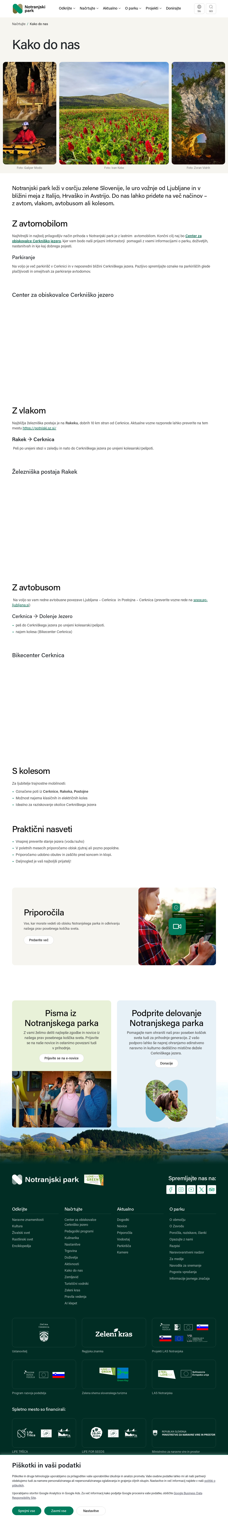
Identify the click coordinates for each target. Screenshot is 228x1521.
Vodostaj (123, 1239)
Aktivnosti (72, 1264)
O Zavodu (176, 1226)
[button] (67, 8)
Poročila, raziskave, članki (187, 1233)
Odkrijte (19, 1209)
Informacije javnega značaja (189, 1279)
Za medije (176, 1259)
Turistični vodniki (76, 1284)
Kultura (17, 1226)
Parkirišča (124, 1246)
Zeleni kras (72, 1290)
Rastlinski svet (22, 1239)
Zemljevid (71, 1277)
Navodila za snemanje (185, 1266)
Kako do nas (74, 1271)
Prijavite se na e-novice (61, 1058)
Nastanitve (72, 1245)
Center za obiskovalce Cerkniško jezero (80, 1222)
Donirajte (173, 8)
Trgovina (71, 1251)
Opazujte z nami (181, 1239)
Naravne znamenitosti (28, 1220)
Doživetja (71, 1258)
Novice (122, 1226)
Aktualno (125, 1209)
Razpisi (174, 1246)
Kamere (122, 1252)
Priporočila (124, 1233)
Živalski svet (21, 1233)
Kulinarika (72, 1238)
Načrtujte (18, 24)
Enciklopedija (21, 1246)
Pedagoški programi (79, 1231)
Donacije (166, 1063)
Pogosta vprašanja (183, 1272)
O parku (176, 1209)
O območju (177, 1220)
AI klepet (71, 1303)
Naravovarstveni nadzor (186, 1252)
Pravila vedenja (75, 1297)
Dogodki (123, 1220)
